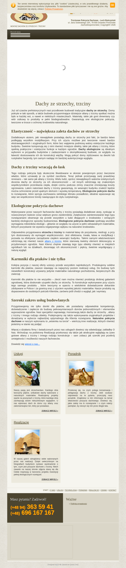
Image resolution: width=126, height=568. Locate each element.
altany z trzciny (46, 179)
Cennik (104, 490)
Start (45, 490)
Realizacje (21, 422)
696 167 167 (32, 512)
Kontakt (112, 490)
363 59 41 (31, 506)
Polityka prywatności (79, 504)
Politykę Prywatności (54, 9)
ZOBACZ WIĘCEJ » (50, 411)
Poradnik (74, 354)
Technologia (71, 490)
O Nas (52, 490)
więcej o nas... (32, 344)
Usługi (18, 354)
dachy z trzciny (52, 188)
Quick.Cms (74, 565)
